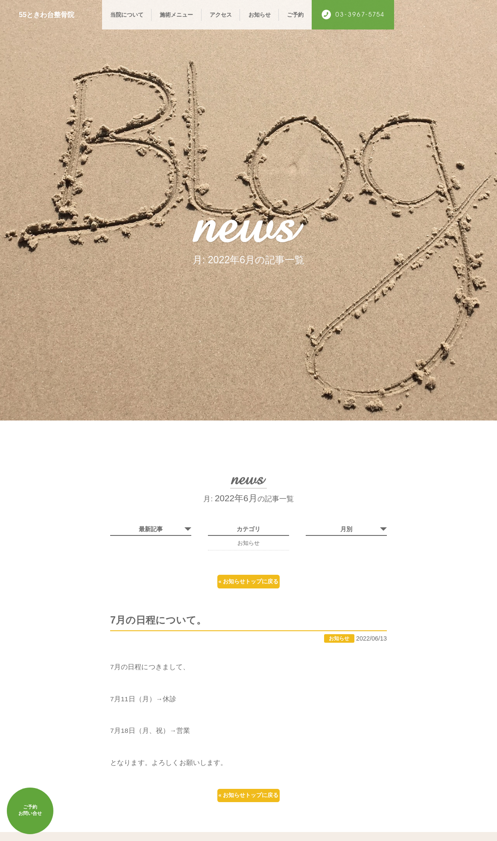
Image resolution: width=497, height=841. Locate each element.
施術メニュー (176, 15)
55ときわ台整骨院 (50, 14)
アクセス (221, 15)
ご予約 (295, 15)
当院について (126, 15)
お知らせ (259, 15)
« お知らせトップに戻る (248, 583)
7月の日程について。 (164, 629)
